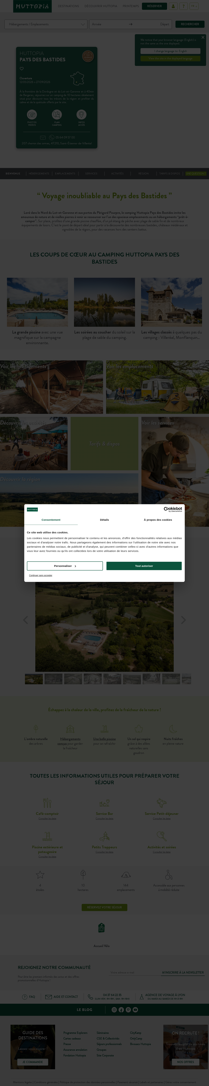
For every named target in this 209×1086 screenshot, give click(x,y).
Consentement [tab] (51, 519)
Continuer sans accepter (40, 575)
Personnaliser (65, 565)
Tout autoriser (144, 565)
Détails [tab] (104, 519)
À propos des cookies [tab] (158, 519)
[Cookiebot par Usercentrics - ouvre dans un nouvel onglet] (166, 509)
